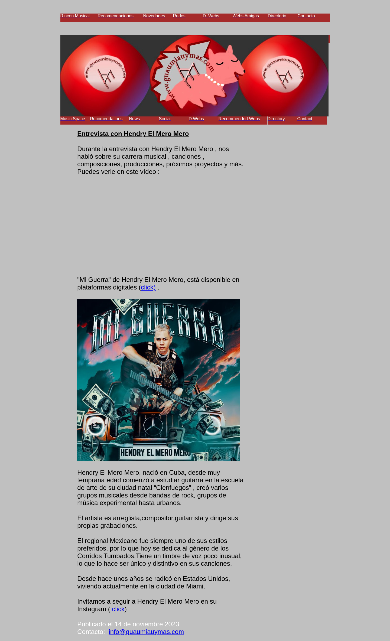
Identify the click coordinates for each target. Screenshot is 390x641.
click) (148, 287)
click (118, 609)
